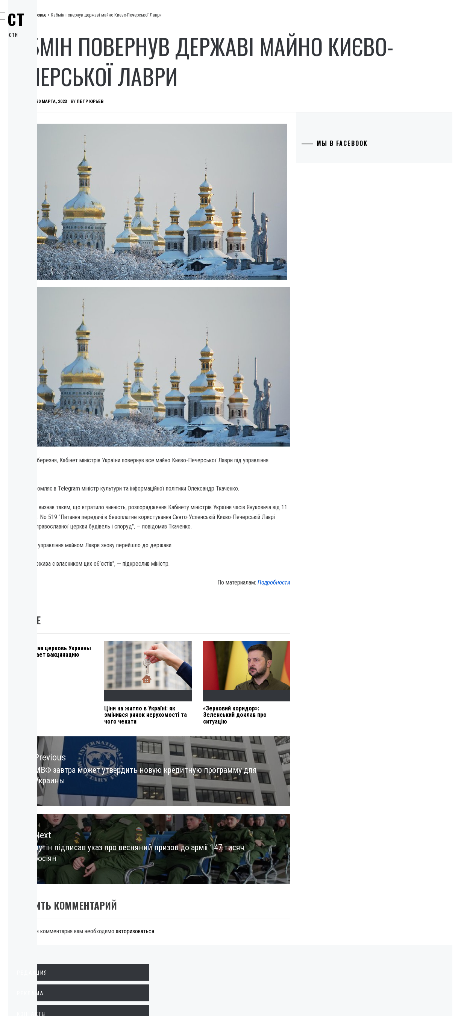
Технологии (45, 140)
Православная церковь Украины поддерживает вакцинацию (149, 598)
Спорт (37, 206)
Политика (42, 57)
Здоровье (42, 173)
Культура (41, 157)
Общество (42, 90)
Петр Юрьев (203, 101)
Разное (38, 190)
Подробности (313, 523)
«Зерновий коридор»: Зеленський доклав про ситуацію (295, 655)
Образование (47, 124)
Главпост (64, 19)
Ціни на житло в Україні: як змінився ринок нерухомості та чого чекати (221, 658)
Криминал (43, 107)
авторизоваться (248, 863)
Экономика (44, 74)
